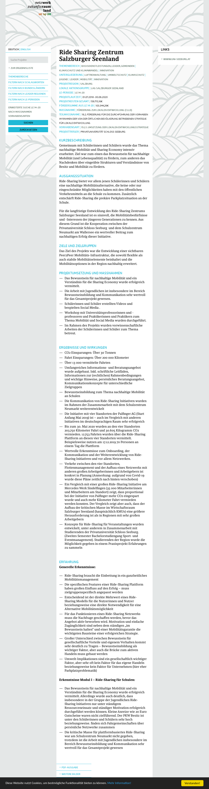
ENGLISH (26, 49)
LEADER (74, 79)
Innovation (107, 70)
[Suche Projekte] (28, 60)
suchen (28, 123)
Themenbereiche (18, 77)
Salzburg (86, 84)
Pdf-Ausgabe (70, 767)
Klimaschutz (136, 75)
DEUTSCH (13, 49)
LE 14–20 (80, 93)
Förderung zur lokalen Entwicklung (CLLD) (104, 110)
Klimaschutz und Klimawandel (78, 70)
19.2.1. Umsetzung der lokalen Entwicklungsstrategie (115, 127)
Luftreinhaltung (95, 75)
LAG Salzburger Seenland (107, 88)
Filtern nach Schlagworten (26, 82)
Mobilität (86, 79)
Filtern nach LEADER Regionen (26, 94)
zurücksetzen (28, 130)
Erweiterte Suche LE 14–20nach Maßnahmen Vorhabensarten (24, 112)
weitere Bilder (71, 774)
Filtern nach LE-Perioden (24, 99)
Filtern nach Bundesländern (26, 88)
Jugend (63, 79)
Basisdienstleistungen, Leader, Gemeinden (107, 66)
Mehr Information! (120, 784)
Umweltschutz (117, 75)
